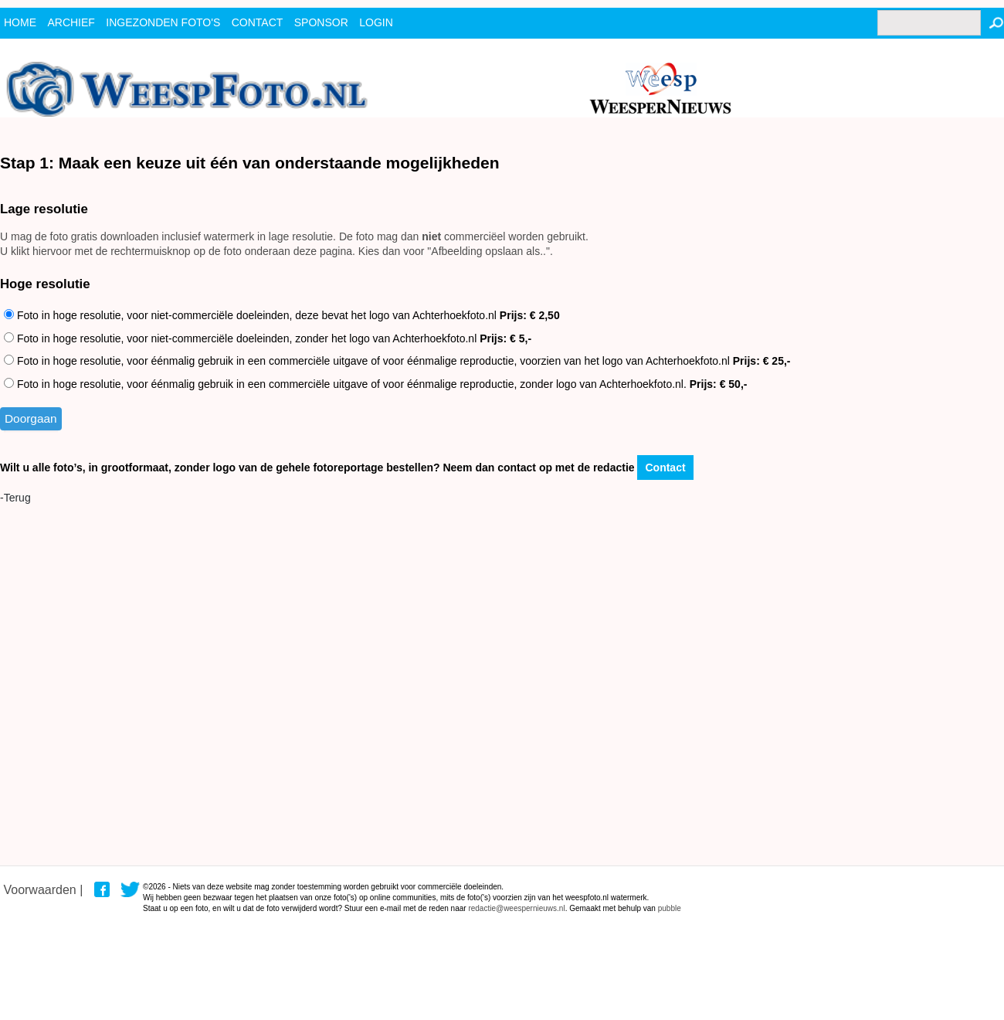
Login (376, 22)
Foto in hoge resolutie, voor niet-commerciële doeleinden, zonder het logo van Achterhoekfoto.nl (267, 338)
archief (70, 22)
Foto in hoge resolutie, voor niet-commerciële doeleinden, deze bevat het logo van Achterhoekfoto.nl (282, 315)
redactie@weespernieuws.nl (516, 908)
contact (257, 22)
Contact (665, 467)
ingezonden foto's (163, 22)
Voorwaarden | (43, 889)
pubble (669, 908)
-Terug (15, 497)
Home (20, 22)
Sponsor (321, 22)
